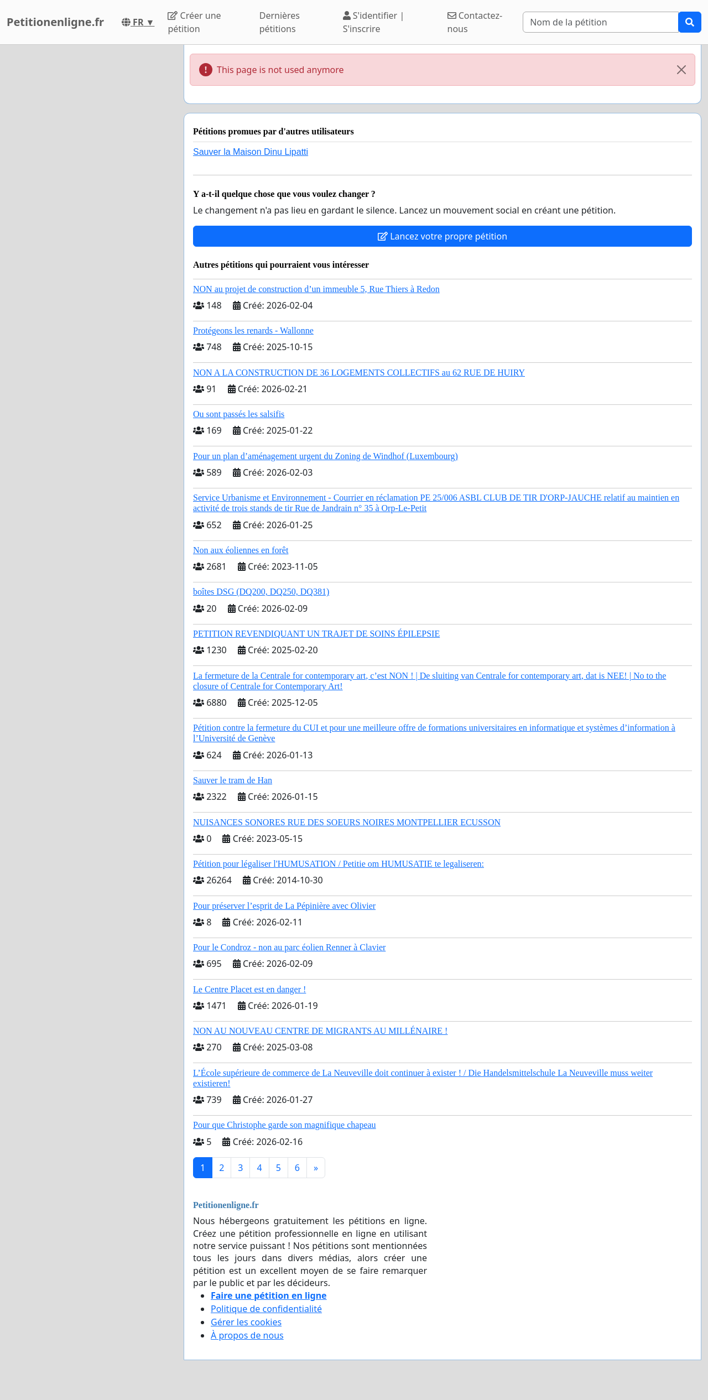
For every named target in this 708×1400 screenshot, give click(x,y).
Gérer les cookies (246, 1322)
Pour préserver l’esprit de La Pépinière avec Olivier (284, 905)
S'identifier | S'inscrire (374, 22)
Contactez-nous (475, 22)
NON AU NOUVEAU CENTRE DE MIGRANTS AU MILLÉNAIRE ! (320, 1030)
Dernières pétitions (279, 22)
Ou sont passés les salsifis (238, 414)
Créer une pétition (194, 22)
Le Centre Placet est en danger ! (249, 989)
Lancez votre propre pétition (442, 236)
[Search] (601, 22)
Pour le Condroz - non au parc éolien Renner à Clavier (289, 947)
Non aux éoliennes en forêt (240, 550)
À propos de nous (247, 1335)
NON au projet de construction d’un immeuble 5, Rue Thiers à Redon (316, 289)
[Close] (681, 69)
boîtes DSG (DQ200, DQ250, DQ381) (261, 591)
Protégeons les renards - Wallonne (253, 330)
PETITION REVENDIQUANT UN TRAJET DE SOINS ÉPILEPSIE (316, 633)
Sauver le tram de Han (232, 780)
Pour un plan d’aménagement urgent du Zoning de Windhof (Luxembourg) (325, 456)
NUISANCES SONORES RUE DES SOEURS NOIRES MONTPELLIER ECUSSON (347, 822)
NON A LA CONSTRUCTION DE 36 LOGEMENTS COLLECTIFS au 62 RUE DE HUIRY (359, 372)
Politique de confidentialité (266, 1309)
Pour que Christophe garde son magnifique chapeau (284, 1125)
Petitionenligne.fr (55, 21)
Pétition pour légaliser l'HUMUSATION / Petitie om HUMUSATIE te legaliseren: (338, 863)
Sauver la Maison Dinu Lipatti (250, 152)
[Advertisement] (88, 211)
